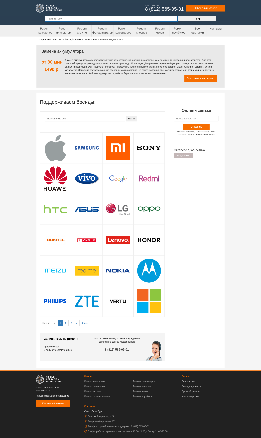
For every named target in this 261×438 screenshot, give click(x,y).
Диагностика (188, 381)
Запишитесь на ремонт (61, 338)
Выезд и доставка (191, 386)
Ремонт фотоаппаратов (102, 30)
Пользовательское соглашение (52, 395)
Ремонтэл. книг (82, 30)
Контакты (216, 28)
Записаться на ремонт (201, 78)
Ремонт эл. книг (92, 391)
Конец (85, 323)
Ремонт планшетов (63, 30)
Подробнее (183, 155)
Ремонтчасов (160, 30)
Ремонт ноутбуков (178, 30)
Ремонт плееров (142, 386)
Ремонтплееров (141, 30)
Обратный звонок (206, 8)
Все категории (197, 30)
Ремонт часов (140, 391)
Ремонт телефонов (45, 30)
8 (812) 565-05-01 (117, 349)
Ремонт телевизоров (123, 30)
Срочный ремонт (191, 391)
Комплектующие (190, 396)
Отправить (196, 126)
